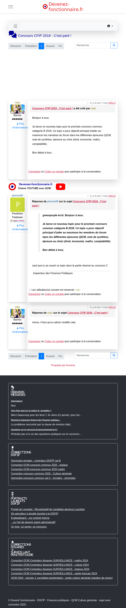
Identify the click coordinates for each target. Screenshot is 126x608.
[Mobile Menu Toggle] (10, 6)
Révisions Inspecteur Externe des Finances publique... (35, 420)
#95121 (112, 196)
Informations (17, 401)
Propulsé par (58, 365)
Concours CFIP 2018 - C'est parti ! (52, 108)
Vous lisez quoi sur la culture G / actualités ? (31, 411)
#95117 (112, 103)
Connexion (34, 171)
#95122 (112, 307)
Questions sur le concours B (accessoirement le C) (34, 430)
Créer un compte (54, 171)
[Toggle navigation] (15, 26)
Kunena (70, 365)
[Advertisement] (63, 75)
